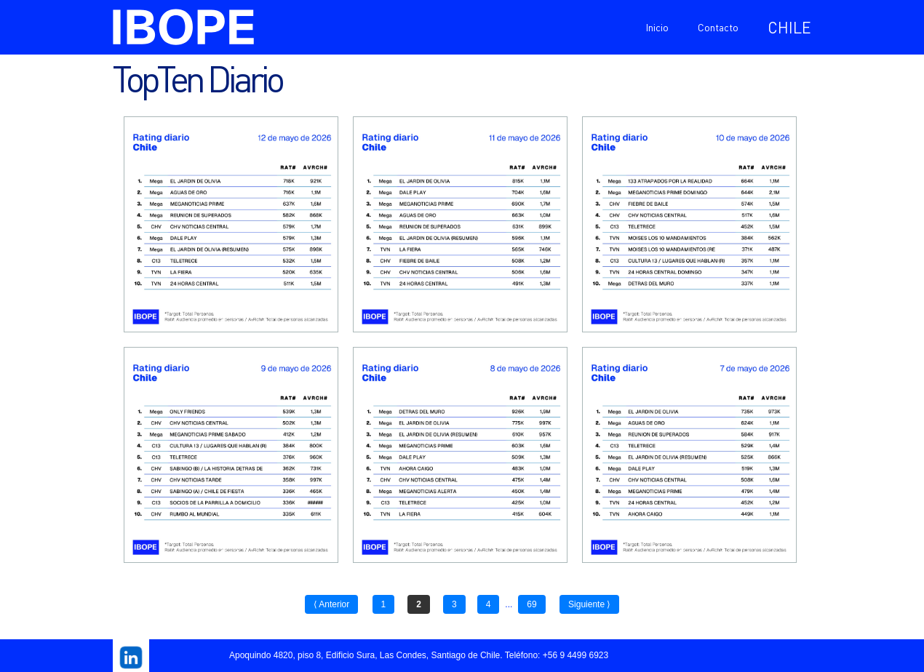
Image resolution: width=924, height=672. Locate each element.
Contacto (718, 26)
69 (531, 604)
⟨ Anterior (332, 604)
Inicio (657, 26)
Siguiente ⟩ (589, 604)
